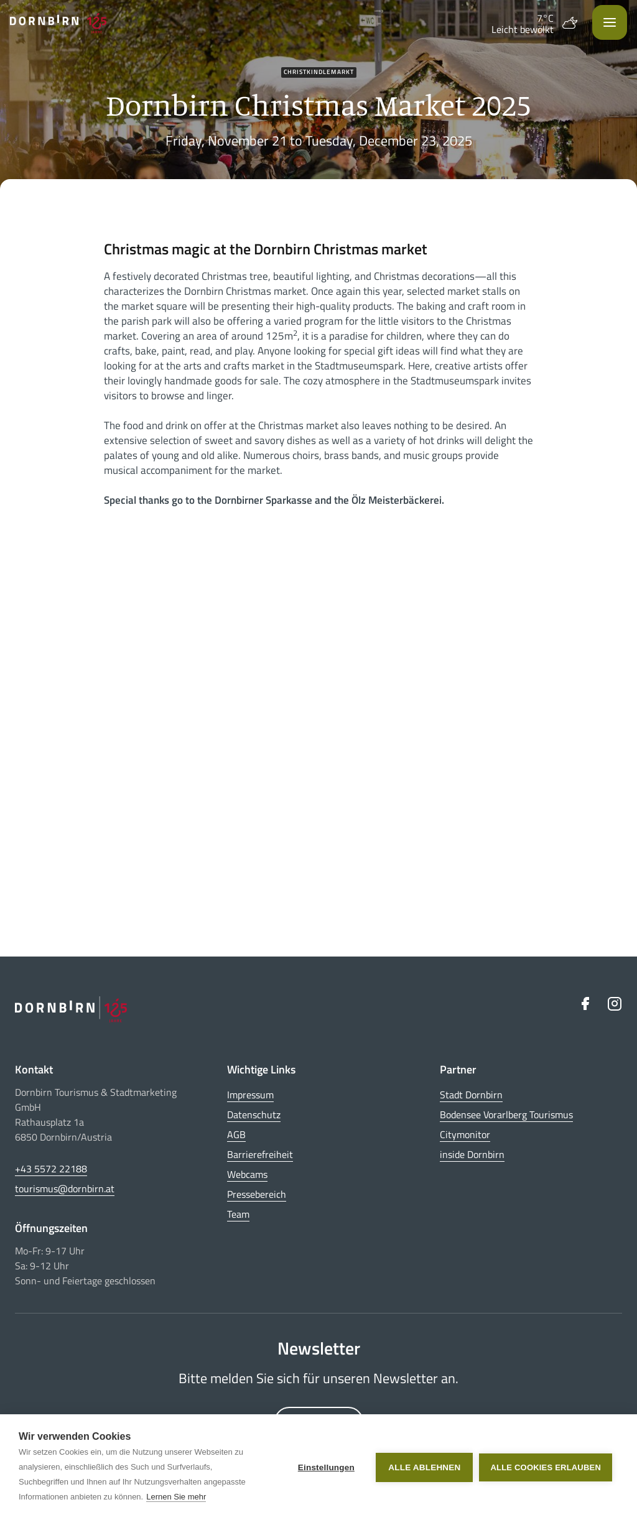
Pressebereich (256, 1194)
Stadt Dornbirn (471, 1094)
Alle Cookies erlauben (545, 1467)
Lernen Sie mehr (176, 1496)
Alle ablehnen (424, 1467)
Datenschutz (254, 1114)
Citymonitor (465, 1134)
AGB (236, 1134)
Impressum (250, 1094)
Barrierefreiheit (260, 1154)
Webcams (247, 1174)
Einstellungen (326, 1467)
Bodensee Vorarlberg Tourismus (506, 1114)
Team (238, 1214)
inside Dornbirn (472, 1154)
